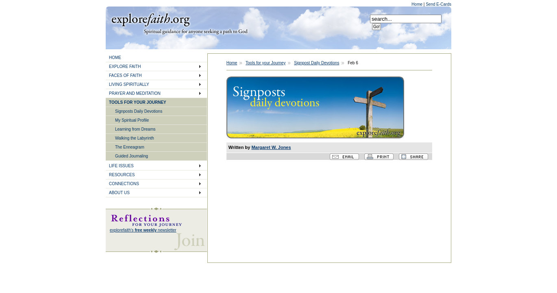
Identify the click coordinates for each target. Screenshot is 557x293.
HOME (115, 57)
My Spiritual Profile (132, 120)
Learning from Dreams (135, 129)
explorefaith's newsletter (143, 230)
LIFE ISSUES (121, 166)
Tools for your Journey (265, 63)
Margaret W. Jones (271, 147)
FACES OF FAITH (125, 75)
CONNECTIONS (124, 183)
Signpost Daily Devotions (316, 63)
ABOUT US (119, 192)
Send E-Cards (438, 4)
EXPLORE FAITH (125, 66)
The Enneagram (129, 147)
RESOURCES (122, 175)
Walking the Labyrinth (134, 138)
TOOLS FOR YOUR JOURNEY (137, 102)
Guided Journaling (131, 156)
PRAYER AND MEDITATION (135, 93)
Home (417, 4)
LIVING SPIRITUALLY (129, 84)
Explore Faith (150, 19)
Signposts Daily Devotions (138, 111)
